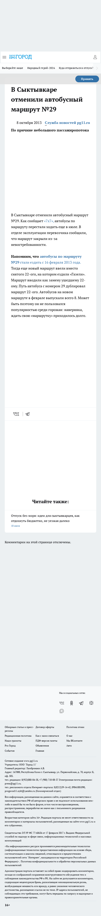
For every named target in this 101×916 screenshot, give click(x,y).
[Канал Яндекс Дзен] (91, 703)
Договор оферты (45, 727)
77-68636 (37, 832)
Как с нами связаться (47, 735)
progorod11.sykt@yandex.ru (20, 791)
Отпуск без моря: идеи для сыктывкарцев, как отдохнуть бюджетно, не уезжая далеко (50, 520)
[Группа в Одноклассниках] (71, 703)
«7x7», (49, 220)
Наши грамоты (13, 740)
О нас (69, 735)
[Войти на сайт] (95, 57)
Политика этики (75, 727)
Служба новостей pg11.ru (67, 122)
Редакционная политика (18, 735)
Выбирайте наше (12, 68)
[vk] (16, 414)
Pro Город (10, 745)
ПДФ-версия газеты (46, 740)
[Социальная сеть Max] (62, 711)
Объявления (42, 745)
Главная (40, 750)
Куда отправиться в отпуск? (76, 68)
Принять (87, 79)
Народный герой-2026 (41, 68)
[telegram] (29, 414)
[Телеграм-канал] (81, 703)
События (9, 750)
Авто (69, 745)
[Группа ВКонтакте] (62, 703)
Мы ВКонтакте (74, 740)
